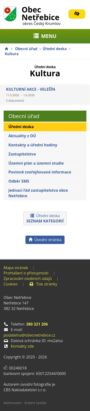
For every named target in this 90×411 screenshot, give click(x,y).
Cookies (11, 284)
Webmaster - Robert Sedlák (25, 403)
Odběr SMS (18, 181)
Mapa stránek (16, 267)
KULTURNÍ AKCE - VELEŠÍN (30, 95)
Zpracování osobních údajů (28, 278)
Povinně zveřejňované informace (39, 172)
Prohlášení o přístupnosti (26, 273)
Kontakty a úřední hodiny (32, 145)
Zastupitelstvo (22, 154)
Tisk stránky (43, 284)
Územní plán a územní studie (36, 163)
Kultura (11, 53)
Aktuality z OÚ (22, 135)
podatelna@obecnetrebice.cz (29, 335)
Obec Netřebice (41, 14)
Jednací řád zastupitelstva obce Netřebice (38, 193)
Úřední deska (55, 48)
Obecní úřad (26, 48)
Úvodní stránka (45, 239)
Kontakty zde (22, 346)
